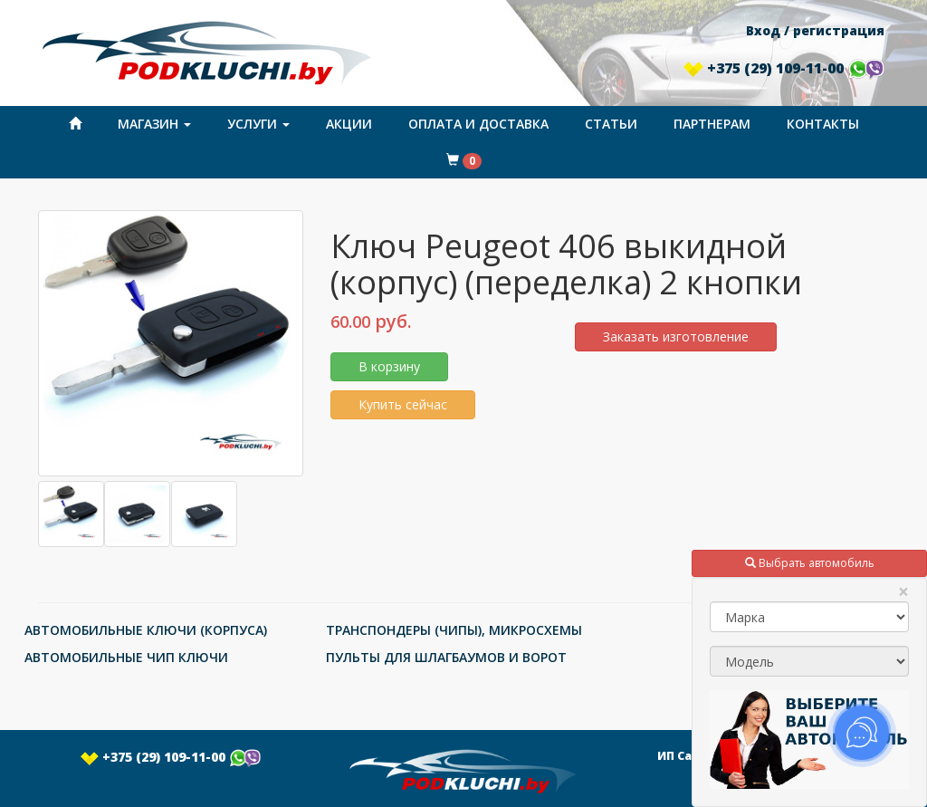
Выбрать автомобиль (809, 563)
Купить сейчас (402, 404)
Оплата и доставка (478, 123)
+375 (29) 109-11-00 (783, 68)
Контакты (823, 123)
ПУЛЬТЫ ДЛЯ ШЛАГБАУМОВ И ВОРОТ (446, 657)
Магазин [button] (154, 123)
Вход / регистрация (815, 30)
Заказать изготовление (676, 336)
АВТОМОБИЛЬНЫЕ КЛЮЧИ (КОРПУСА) (145, 630)
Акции (349, 123)
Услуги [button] (258, 123)
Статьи (611, 123)
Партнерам (712, 123)
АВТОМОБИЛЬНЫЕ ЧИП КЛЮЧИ (126, 657)
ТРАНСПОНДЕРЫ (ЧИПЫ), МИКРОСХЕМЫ (454, 630)
